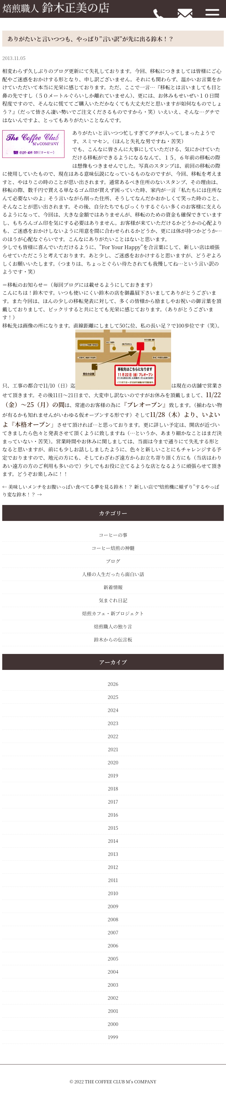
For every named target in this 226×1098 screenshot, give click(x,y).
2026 (113, 683)
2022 (113, 736)
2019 (113, 775)
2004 (113, 971)
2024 (113, 710)
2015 (113, 827)
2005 (113, 958)
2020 (113, 762)
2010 (113, 893)
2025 (113, 697)
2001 (113, 1010)
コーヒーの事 (113, 534)
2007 (113, 932)
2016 (113, 814)
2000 (113, 1023)
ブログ (113, 561)
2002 (113, 997)
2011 (113, 880)
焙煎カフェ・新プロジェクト (113, 613)
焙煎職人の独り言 (113, 626)
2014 (113, 840)
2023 (113, 723)
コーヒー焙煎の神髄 (113, 548)
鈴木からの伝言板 (113, 639)
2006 (113, 945)
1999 (113, 1037)
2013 (113, 853)
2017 (113, 801)
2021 (113, 749)
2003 (113, 984)
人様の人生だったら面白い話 (113, 574)
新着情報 (113, 587)
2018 (113, 788)
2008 (113, 919)
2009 (113, 906)
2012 (113, 867)
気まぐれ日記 (113, 600)
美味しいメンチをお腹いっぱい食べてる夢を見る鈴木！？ (70, 486)
